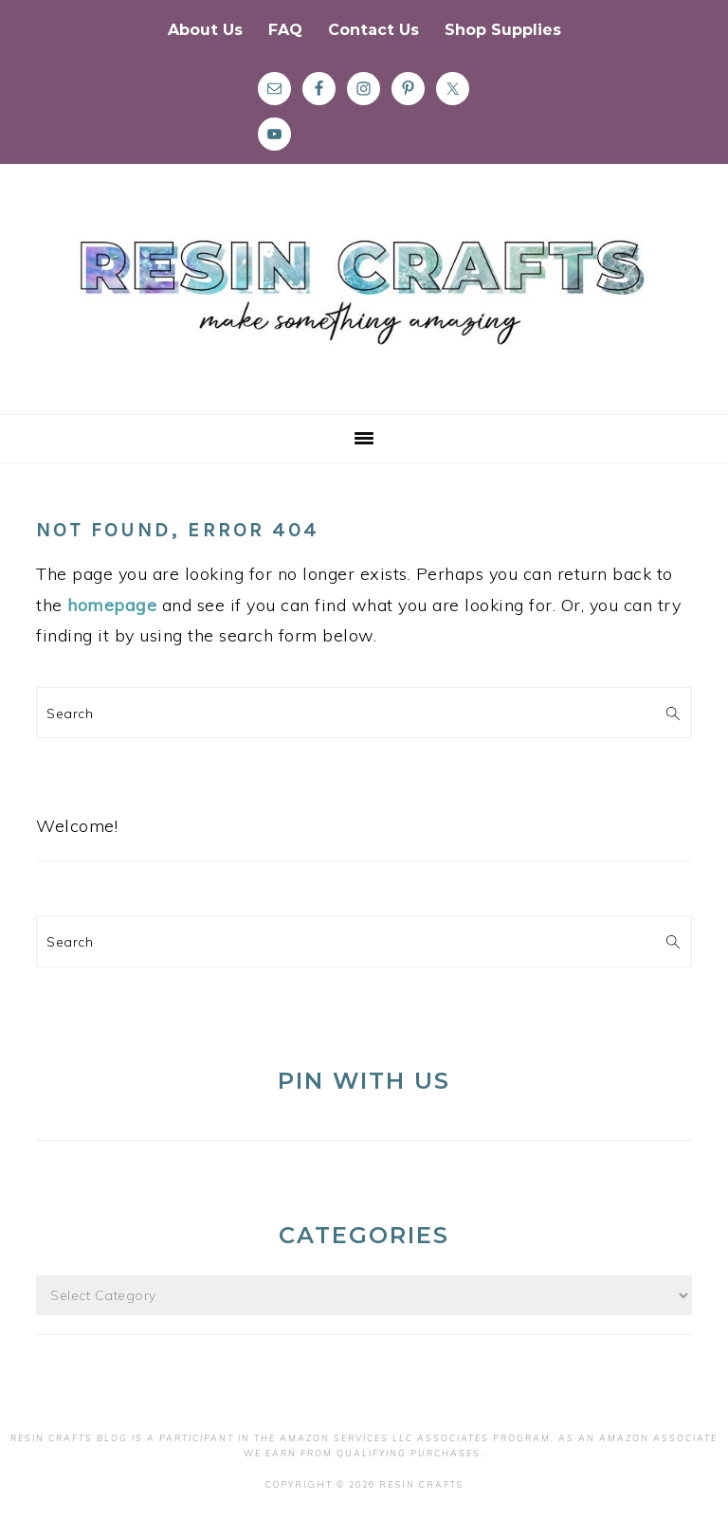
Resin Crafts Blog (364, 306)
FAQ (285, 30)
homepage (111, 605)
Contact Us (373, 30)
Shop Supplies (503, 30)
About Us (205, 30)
